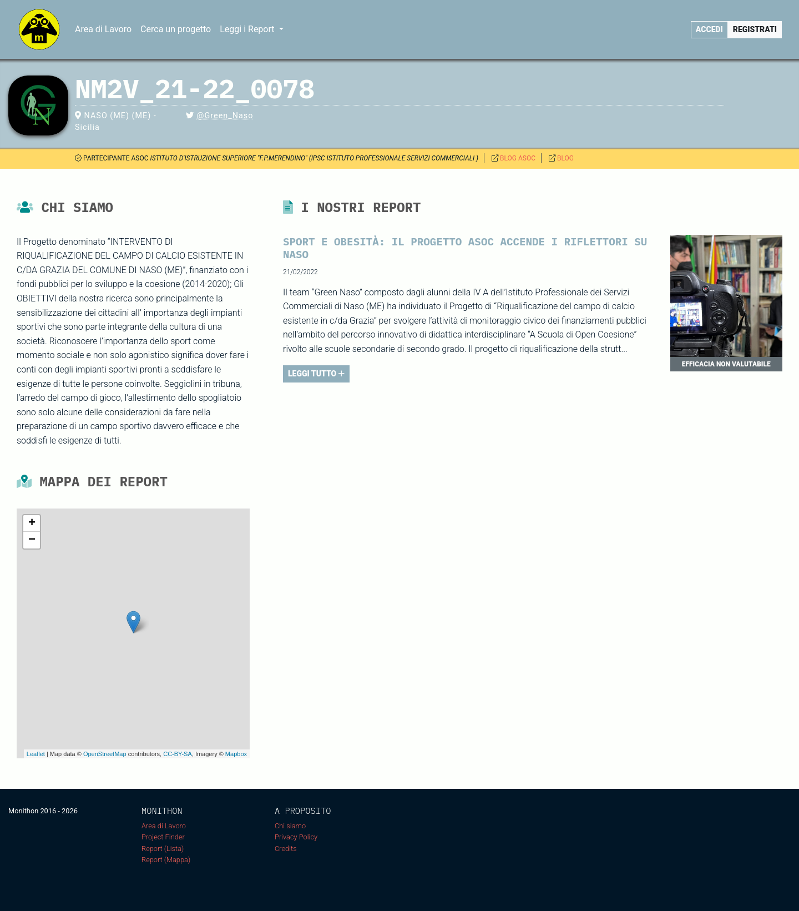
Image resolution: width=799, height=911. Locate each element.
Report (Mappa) (165, 859)
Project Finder (163, 837)
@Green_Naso (225, 115)
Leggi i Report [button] (248, 29)
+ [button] (32, 523)
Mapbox (236, 754)
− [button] (32, 540)
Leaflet (36, 754)
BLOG (565, 158)
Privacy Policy (296, 837)
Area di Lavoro (103, 29)
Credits (286, 848)
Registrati (755, 29)
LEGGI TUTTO (316, 373)
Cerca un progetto (175, 29)
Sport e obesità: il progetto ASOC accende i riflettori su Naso (465, 247)
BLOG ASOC (517, 158)
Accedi (709, 29)
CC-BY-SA (177, 754)
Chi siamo (290, 826)
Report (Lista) (162, 848)
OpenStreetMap (105, 754)
